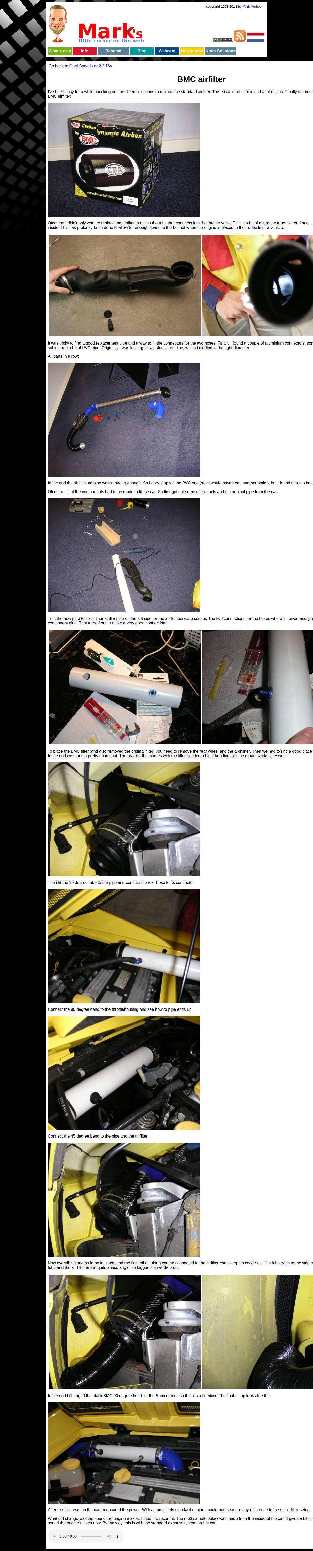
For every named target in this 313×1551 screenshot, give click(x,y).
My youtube (192, 51)
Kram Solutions (221, 51)
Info (84, 51)
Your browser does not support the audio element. (86, 1536)
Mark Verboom (253, 6)
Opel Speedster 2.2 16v (90, 66)
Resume (113, 51)
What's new (60, 51)
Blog (142, 51)
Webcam (167, 51)
